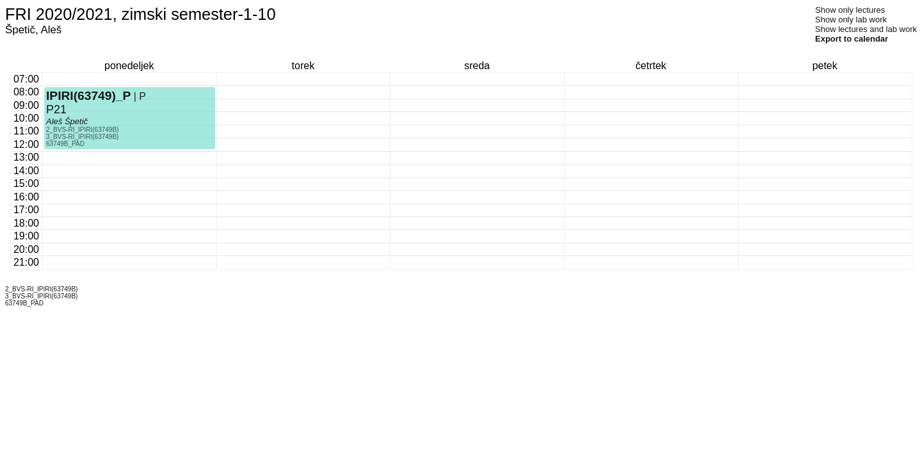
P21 (56, 109)
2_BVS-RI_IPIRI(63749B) (82, 129)
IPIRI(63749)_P (88, 95)
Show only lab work (851, 19)
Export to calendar (851, 39)
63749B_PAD (65, 143)
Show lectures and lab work (866, 29)
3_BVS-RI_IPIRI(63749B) (82, 136)
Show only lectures (850, 10)
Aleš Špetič (67, 121)
